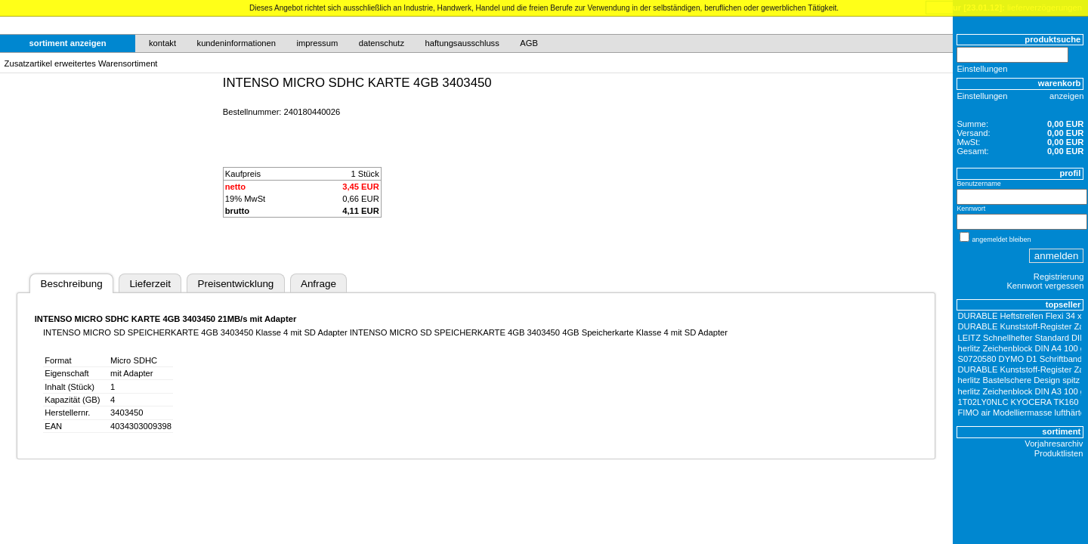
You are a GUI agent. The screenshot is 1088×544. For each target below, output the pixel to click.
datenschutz (381, 43)
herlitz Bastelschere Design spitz (1019, 380)
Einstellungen (982, 68)
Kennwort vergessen (1044, 285)
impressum (317, 43)
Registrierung (1059, 276)
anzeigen (1066, 95)
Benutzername (978, 183)
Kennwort (971, 208)
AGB (529, 43)
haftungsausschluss (462, 43)
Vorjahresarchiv (1054, 443)
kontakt (162, 43)
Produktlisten (1058, 453)
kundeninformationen (237, 43)
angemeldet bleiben (1001, 239)
